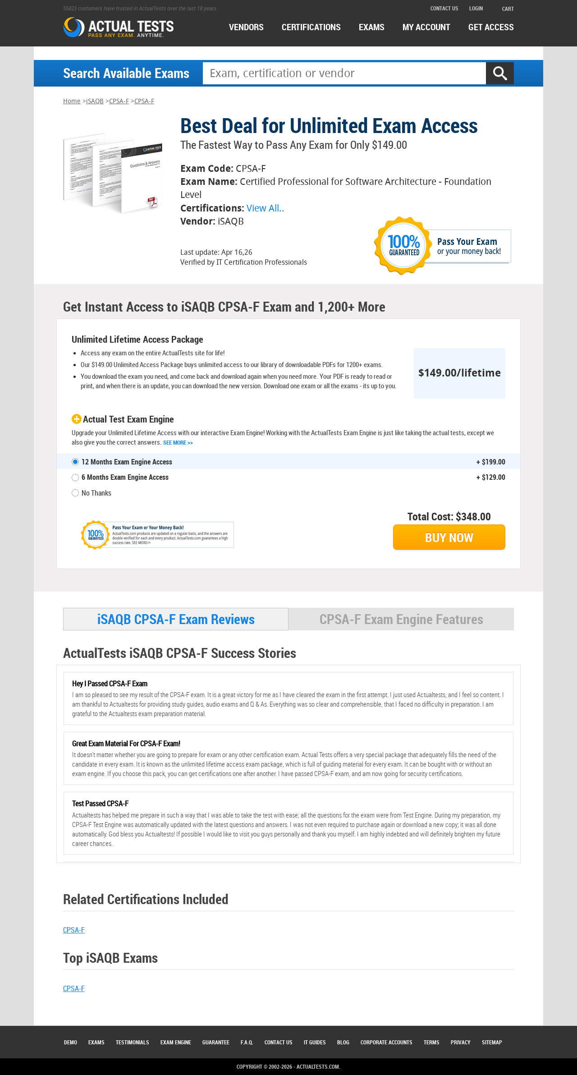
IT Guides (315, 1042)
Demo (70, 1042)
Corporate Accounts (386, 1042)
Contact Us (279, 1042)
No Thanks (96, 493)
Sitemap (492, 1042)
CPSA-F (119, 101)
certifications (311, 27)
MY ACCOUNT (426, 27)
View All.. (265, 208)
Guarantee (215, 1042)
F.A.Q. (247, 1042)
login (476, 8)
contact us (444, 8)
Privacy (461, 1042)
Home (72, 101)
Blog (343, 1042)
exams (372, 27)
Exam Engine (175, 1042)
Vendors (246, 27)
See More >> (178, 442)
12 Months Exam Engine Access (127, 462)
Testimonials (132, 1042)
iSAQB (95, 101)
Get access (491, 27)
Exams (96, 1042)
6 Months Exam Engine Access (125, 477)
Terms (432, 1042)
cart (504, 8)
